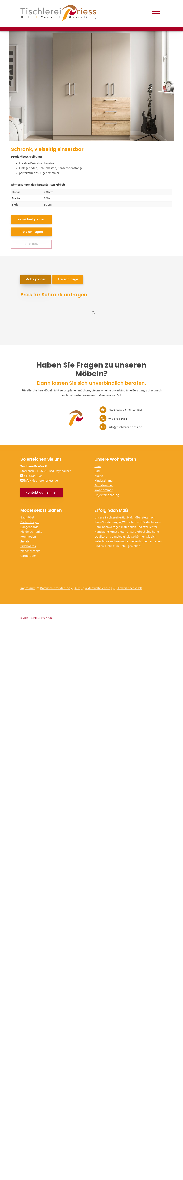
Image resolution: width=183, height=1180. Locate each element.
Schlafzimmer (104, 485)
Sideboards (28, 546)
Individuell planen (31, 219)
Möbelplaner (36, 279)
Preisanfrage (68, 279)
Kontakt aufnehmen (42, 492)
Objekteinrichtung (107, 495)
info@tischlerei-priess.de (41, 480)
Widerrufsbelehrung (98, 588)
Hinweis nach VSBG (129, 588)
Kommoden (28, 536)
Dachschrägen (29, 522)
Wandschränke (30, 551)
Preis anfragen (31, 232)
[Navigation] (156, 13)
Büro (98, 466)
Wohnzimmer (104, 490)
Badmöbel (27, 517)
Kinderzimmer (104, 480)
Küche (99, 476)
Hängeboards (29, 527)
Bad (97, 471)
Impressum (27, 588)
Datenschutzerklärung (55, 588)
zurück (33, 244)
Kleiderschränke (31, 531)
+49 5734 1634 (33, 476)
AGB (77, 588)
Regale (24, 541)
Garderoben (28, 556)
